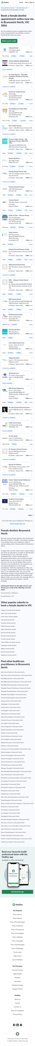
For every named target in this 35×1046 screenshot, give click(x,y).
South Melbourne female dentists (10, 642)
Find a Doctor (17, 914)
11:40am (13, 494)
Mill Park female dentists (8, 626)
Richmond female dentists (8, 636)
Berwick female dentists (8, 652)
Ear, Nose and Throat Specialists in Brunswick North (16, 749)
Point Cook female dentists (8, 613)
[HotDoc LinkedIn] (17, 1025)
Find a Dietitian (18, 937)
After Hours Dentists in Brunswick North (13, 672)
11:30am (21, 103)
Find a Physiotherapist (17, 922)
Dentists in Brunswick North (9, 733)
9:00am (10, 259)
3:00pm (19, 353)
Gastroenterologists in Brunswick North (12, 758)
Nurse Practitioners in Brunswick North (12, 774)
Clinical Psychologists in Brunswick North (13, 717)
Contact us (17, 1007)
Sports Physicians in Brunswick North (11, 829)
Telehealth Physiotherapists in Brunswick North (14, 691)
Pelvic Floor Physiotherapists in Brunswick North (15, 797)
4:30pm (19, 309)
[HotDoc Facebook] (14, 1025)
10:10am (18, 402)
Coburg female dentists (7, 620)
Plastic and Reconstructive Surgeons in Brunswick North (17, 803)
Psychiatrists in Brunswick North (10, 810)
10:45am (12, 103)
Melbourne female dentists (8, 655)
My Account (18, 952)
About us (18, 999)
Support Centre (17, 989)
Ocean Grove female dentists (9, 616)
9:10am (19, 259)
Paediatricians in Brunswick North (10, 794)
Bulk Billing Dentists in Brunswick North (12, 678)
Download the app (17, 892)
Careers (17, 1003)
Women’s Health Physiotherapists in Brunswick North (16, 838)
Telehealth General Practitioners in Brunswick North (16, 688)
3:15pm (19, 294)
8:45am (22, 56)
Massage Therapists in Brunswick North (12, 768)
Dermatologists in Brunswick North (11, 739)
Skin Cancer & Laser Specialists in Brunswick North (15, 826)
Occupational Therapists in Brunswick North (14, 781)
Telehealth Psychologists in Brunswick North (13, 694)
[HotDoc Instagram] (21, 1025)
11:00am (12, 166)
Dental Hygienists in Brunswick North (12, 726)
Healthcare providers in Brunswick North (12, 842)
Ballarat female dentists (7, 648)
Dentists (17, 977)
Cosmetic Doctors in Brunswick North (12, 720)
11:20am (10, 244)
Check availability (17, 69)
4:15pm (10, 309)
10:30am (10, 153)
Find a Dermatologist (17, 944)
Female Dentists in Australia (7, 7)
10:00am (10, 402)
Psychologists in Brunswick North (10, 813)
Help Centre (17, 956)
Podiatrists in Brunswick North (9, 806)
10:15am (12, 227)
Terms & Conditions (17, 1010)
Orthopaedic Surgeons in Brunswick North (13, 787)
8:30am (14, 56)
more (31, 56)
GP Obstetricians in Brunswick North (11, 765)
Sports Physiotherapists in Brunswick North (13, 832)
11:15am (23, 120)
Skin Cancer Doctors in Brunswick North (12, 822)
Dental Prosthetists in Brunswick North (12, 730)
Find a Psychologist (17, 933)
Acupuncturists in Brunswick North (11, 701)
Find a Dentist (17, 918)
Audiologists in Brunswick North (10, 704)
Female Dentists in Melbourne (9, 593)
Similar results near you (17, 523)
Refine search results (9, 41)
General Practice (17, 970)
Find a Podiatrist (17, 926)
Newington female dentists (8, 645)
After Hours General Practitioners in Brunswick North (16, 675)
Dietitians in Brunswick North (9, 746)
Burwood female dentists (8, 632)
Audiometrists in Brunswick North (10, 707)
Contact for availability (17, 86)
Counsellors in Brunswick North (10, 723)
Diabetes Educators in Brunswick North (12, 742)
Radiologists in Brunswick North (10, 816)
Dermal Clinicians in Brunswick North (11, 736)
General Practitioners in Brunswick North (13, 762)
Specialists (17, 981)
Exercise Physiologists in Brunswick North (13, 755)
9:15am (10, 210)
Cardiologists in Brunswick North (10, 710)
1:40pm (10, 337)
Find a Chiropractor (17, 929)
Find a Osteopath (17, 941)
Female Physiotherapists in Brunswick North (13, 697)
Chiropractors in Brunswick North (10, 714)
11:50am (21, 494)
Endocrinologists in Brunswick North (11, 752)
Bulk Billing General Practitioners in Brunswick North (16, 681)
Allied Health (17, 974)
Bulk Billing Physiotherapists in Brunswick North (14, 685)
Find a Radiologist (17, 948)
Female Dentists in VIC (21, 7)
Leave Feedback (17, 960)
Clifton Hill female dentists (8, 629)
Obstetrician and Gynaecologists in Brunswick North (16, 778)
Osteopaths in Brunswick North (10, 790)
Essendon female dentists (8, 623)
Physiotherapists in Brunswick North (11, 800)
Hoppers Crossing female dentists (10, 610)
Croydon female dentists (8, 639)
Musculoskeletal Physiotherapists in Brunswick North (16, 771)
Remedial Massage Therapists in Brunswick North (15, 819)
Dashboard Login (17, 985)
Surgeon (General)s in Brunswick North (12, 835)
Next (30, 515)
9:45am (14, 120)
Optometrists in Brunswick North (10, 784)
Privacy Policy (17, 1014)
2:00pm (14, 444)
